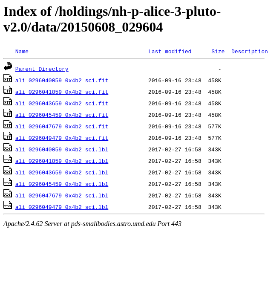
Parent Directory (42, 68)
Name (22, 51)
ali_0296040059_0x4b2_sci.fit (61, 80)
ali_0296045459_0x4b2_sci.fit (61, 115)
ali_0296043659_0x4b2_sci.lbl (61, 172)
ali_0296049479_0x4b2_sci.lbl (61, 207)
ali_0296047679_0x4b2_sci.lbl (61, 195)
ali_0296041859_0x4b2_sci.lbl (61, 161)
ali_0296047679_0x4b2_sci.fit (61, 126)
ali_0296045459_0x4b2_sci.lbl (61, 184)
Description (249, 51)
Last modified (169, 51)
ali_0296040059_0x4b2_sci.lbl (61, 149)
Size (218, 51)
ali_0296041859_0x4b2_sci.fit (61, 92)
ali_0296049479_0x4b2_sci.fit (61, 138)
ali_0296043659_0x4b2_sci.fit (61, 103)
